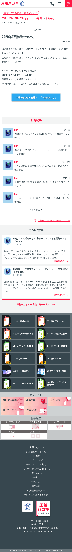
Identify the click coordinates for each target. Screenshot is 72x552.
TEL (52, 3)
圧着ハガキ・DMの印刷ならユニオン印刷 (33, 550)
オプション (36, 395)
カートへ (68, 3)
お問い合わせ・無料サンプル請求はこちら (36, 97)
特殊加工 (36, 418)
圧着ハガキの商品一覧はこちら (19, 12)
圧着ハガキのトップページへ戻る (54, 220)
